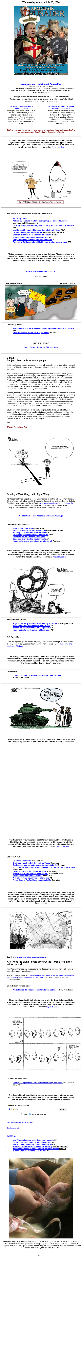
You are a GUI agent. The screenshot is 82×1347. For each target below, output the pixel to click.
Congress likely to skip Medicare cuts (29, 539)
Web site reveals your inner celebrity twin (31, 878)
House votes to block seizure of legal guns (31, 630)
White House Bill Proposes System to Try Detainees (36, 990)
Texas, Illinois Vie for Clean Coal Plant (29, 871)
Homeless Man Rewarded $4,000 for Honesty (32, 1146)
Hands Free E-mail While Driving (27, 876)
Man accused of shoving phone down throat (32, 1144)
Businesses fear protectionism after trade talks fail (35, 865)
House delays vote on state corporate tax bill (32, 541)
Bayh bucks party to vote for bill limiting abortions (35, 623)
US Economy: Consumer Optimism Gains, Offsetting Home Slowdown (44, 867)
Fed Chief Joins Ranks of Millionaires (29, 530)
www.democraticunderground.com (30, 957)
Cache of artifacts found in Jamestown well (32, 1142)
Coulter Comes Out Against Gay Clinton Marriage (41, 516)
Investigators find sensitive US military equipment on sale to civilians (43, 328)
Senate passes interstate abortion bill (29, 532)
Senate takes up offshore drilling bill (29, 537)
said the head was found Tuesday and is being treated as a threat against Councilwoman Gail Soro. (41, 976)
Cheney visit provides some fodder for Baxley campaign (38, 1083)
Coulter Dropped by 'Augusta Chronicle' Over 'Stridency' (38, 675)
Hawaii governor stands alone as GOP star (31, 626)
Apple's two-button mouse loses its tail (30, 874)
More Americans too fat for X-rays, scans (31, 333)
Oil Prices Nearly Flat (22, 861)
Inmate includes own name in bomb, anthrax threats (36, 1149)
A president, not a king (23, 528)
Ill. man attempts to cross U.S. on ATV (29, 1151)
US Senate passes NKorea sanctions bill (30, 535)
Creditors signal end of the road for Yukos (31, 863)
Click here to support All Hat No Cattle (20, 1122)
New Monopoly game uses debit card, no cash (33, 1140)
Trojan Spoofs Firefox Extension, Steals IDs (32, 880)
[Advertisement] (41, 791)
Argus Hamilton (58, 147)
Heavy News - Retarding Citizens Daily (41, 347)
